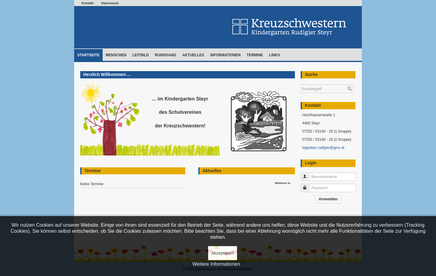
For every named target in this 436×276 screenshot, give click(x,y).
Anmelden (328, 199)
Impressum (110, 3)
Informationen (225, 55)
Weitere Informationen (216, 264)
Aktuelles (193, 55)
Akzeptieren (222, 253)
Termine (255, 55)
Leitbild (140, 55)
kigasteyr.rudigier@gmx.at (323, 148)
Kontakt (87, 3)
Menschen (116, 55)
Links (274, 55)
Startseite (88, 55)
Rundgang (165, 55)
